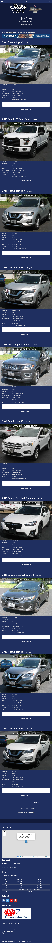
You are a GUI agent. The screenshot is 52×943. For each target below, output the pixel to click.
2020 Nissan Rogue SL (13, 728)
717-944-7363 (26, 17)
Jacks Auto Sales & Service (13, 941)
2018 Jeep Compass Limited (16, 344)
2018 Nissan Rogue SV (13, 190)
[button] (26, 842)
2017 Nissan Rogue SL (13, 42)
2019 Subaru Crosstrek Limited (18, 575)
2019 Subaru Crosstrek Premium (19, 498)
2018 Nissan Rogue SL (13, 267)
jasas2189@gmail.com (26, 24)
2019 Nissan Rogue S (12, 651)
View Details (26, 109)
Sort (3, 32)
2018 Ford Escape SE (12, 421)
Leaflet (19, 856)
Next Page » (37, 802)
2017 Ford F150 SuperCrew (16, 119)
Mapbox (47, 856)
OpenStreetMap (31, 856)
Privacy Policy (8, 931)
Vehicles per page (23, 32)
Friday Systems (32, 941)
